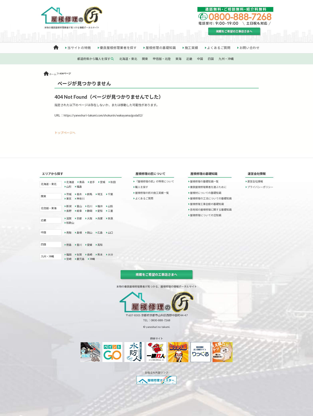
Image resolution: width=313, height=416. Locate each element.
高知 (100, 244)
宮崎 (68, 259)
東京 (68, 198)
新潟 (68, 206)
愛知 (100, 210)
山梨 (110, 206)
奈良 (110, 218)
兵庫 (100, 218)
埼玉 (100, 194)
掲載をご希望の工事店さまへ (234, 31)
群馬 (89, 194)
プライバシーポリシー (260, 187)
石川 (89, 206)
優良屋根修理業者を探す (118, 48)
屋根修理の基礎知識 (161, 48)
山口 (110, 232)
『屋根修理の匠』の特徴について (154, 181)
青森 (81, 182)
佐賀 (79, 254)
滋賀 (68, 218)
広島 (100, 232)
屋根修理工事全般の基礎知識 (207, 204)
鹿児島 (80, 259)
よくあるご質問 (219, 48)
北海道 (70, 182)
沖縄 (92, 259)
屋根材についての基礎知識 (205, 192)
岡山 (89, 232)
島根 (79, 232)
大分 (110, 254)
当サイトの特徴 (79, 48)
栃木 (79, 194)
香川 (79, 244)
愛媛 (89, 244)
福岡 (68, 254)
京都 (79, 218)
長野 (68, 210)
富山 (79, 206)
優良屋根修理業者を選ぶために (208, 187)
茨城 (68, 194)
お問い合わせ (250, 48)
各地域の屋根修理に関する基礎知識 (211, 209)
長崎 (89, 254)
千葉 (110, 194)
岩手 (92, 182)
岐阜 (79, 210)
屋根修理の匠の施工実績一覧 (152, 192)
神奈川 (80, 198)
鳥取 (68, 232)
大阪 (89, 218)
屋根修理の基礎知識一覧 (204, 181)
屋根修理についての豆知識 (205, 215)
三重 (110, 210)
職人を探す (141, 187)
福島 (79, 186)
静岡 (89, 210)
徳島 (68, 244)
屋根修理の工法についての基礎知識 (211, 198)
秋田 (113, 182)
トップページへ (64, 132)
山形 (68, 186)
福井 (100, 206)
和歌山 (70, 222)
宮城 (102, 182)
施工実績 (191, 48)
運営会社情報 (255, 181)
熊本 (100, 254)
